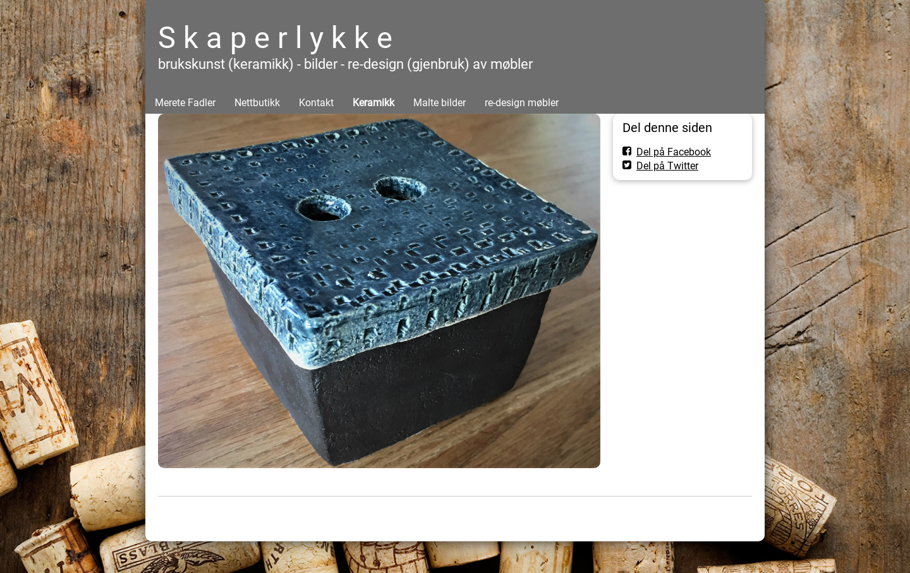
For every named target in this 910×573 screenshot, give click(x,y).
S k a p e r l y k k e (275, 37)
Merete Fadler (185, 103)
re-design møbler (522, 103)
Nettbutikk (257, 103)
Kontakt (316, 103)
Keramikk (373, 103)
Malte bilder (439, 103)
